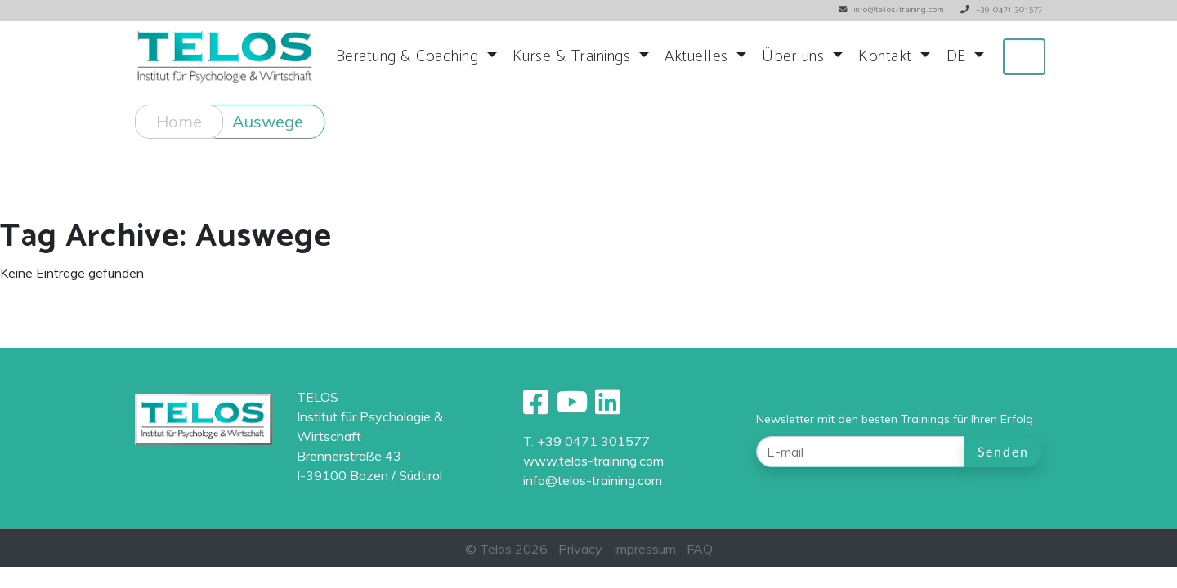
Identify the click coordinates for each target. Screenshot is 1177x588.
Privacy (580, 549)
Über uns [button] (795, 56)
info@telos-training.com (592, 480)
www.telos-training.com (593, 460)
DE (959, 56)
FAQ (700, 549)
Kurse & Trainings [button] (573, 56)
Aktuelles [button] (698, 56)
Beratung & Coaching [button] (409, 56)
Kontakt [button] (887, 56)
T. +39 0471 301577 (586, 441)
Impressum (644, 549)
